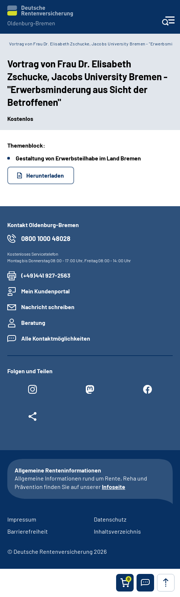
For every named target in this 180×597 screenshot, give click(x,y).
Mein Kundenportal (45, 291)
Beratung (33, 322)
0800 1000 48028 (45, 238)
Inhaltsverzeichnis (117, 531)
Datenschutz (110, 519)
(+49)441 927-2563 (45, 275)
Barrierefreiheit (27, 531)
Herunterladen (45, 175)
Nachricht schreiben (47, 306)
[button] (145, 583)
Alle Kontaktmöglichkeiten (55, 338)
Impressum (21, 519)
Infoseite (113, 486)
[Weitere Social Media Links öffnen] (32, 418)
